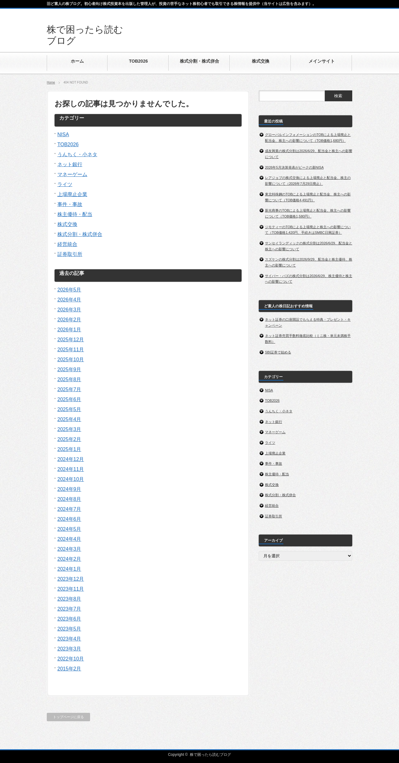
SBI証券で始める (278, 352)
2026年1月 (69, 329)
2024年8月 (69, 499)
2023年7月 (69, 609)
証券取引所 (69, 254)
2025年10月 (70, 359)
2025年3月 (69, 429)
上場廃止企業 (72, 194)
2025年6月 (69, 399)
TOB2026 (68, 144)
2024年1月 (69, 569)
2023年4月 (69, 638)
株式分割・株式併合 (79, 234)
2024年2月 (69, 559)
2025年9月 (69, 369)
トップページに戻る (68, 717)
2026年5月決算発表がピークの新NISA (294, 167)
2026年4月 (69, 299)
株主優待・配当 (74, 214)
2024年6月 (69, 519)
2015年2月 (69, 668)
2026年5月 (69, 289)
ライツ (64, 184)
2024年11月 (70, 469)
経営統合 (67, 244)
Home (51, 82)
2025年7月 (69, 389)
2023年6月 (69, 618)
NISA (63, 134)
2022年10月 (70, 658)
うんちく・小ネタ (77, 154)
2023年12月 (70, 579)
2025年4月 (69, 419)
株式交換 (67, 224)
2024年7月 (69, 509)
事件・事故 (69, 204)
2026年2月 (69, 319)
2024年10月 (70, 479)
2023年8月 (69, 599)
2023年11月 (70, 589)
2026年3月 (69, 309)
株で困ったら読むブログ (210, 754)
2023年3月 (69, 648)
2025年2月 (69, 439)
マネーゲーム (72, 174)
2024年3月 (69, 549)
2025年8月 (69, 379)
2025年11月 (70, 349)
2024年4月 (69, 539)
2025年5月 (69, 409)
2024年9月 (69, 489)
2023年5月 (69, 628)
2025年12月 (70, 339)
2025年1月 (69, 449)
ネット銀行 (69, 164)
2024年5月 (69, 529)
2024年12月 (70, 459)
